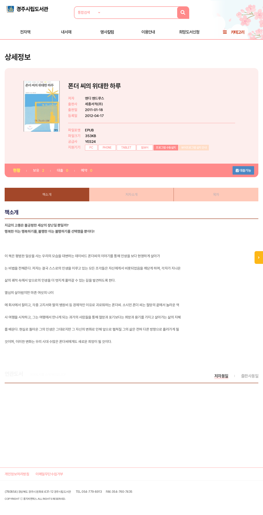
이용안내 (148, 32)
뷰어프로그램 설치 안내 (194, 147)
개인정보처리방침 (17, 474)
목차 (216, 194)
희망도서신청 (189, 32)
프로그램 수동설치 (166, 147)
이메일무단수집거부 (49, 474)
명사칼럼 (107, 32)
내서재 (66, 32)
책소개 (47, 194)
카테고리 (237, 32)
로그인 (258, 16)
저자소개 (131, 194)
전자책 (25, 32)
